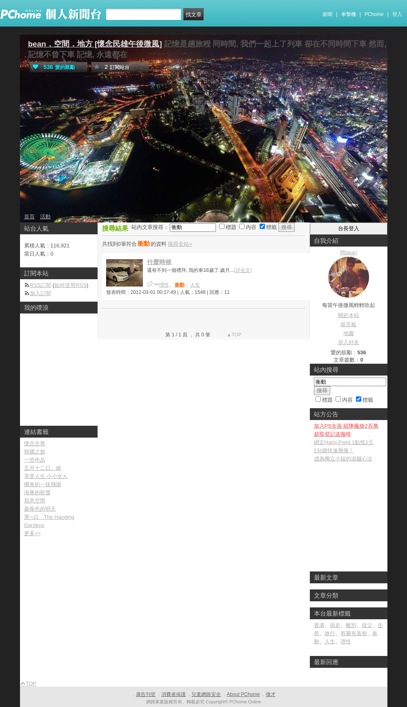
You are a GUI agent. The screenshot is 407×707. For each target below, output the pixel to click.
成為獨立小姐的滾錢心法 (343, 459)
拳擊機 (348, 14)
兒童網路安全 (206, 694)
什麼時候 (159, 261)
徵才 (271, 694)
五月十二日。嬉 (42, 468)
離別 (351, 625)
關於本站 (348, 315)
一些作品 (34, 460)
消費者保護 (173, 694)
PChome (374, 14)
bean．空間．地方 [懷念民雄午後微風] (95, 44)
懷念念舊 (34, 443)
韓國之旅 (34, 452)
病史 (335, 625)
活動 (45, 216)
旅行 (330, 633)
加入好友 (348, 342)
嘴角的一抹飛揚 (42, 484)
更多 (32, 533)
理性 (164, 285)
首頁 (29, 216)
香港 (319, 625)
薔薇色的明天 (40, 509)
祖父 (367, 625)
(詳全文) (243, 270)
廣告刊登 (146, 694)
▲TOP (233, 335)
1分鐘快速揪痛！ (334, 450)
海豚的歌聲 (37, 492)
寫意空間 (34, 501)
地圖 (348, 333)
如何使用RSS (70, 285)
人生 (195, 285)
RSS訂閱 (40, 285)
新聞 (327, 14)
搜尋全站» (180, 244)
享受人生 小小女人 (46, 476)
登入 (397, 14)
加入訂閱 (40, 293)
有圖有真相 (353, 633)
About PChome (243, 694)
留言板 (348, 324)
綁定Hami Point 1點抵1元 (344, 442)
